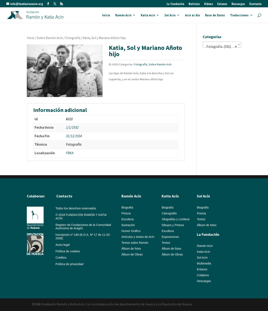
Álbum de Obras (132, 254)
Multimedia (204, 263)
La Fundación (175, 4)
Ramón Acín (123, 15)
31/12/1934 (74, 136)
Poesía (201, 213)
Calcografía (169, 213)
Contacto (255, 4)
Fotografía (72, 38)
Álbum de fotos (131, 248)
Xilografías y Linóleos (175, 219)
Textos (166, 242)
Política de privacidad (69, 264)
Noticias (194, 4)
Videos (208, 4)
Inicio (106, 15)
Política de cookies (67, 251)
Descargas (238, 4)
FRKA (69, 153)
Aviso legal (62, 244)
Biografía (127, 207)
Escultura (127, 219)
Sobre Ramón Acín (50, 38)
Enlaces (222, 4)
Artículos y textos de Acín (137, 236)
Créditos (60, 257)
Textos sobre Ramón (134, 242)
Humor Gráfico (130, 231)
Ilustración (128, 225)
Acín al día (192, 15)
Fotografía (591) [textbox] (221, 46)
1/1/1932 (72, 127)
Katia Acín (148, 15)
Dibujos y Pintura (173, 225)
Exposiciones (170, 236)
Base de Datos (215, 15)
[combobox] (222, 45)
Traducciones (239, 15)
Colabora (203, 275)
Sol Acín (170, 15)
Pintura (126, 213)
